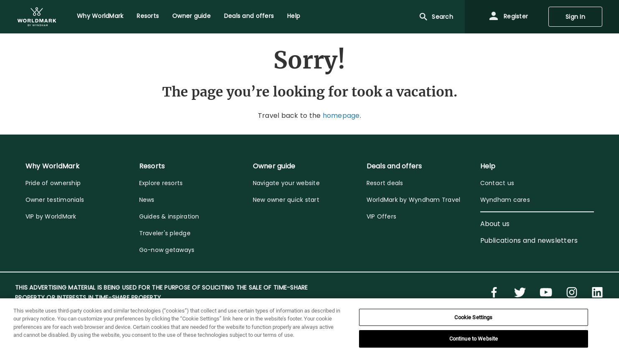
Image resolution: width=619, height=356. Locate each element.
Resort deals (385, 183)
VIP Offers (382, 216)
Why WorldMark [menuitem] (100, 16)
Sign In (575, 17)
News (147, 200)
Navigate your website (286, 183)
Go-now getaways (167, 250)
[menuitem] (37, 17)
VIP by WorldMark (50, 216)
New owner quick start (286, 200)
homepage (341, 115)
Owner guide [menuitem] (191, 16)
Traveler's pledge (165, 233)
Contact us (497, 183)
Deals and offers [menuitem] (249, 16)
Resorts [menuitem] (148, 16)
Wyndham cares (505, 200)
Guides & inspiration (169, 216)
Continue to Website (473, 339)
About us (495, 224)
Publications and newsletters (529, 240)
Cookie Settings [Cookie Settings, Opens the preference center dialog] (473, 317)
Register (508, 17)
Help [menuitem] (293, 16)
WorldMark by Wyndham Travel (414, 200)
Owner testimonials (54, 200)
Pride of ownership (53, 183)
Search (435, 17)
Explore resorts (161, 183)
